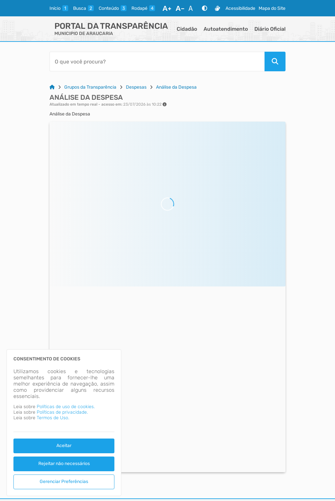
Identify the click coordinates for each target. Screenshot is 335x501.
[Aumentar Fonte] (167, 8)
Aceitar (63, 445)
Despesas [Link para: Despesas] (136, 87)
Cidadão (187, 29)
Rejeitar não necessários (64, 463)
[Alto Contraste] (204, 8)
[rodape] (143, 8)
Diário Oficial (270, 29)
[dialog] (64, 422)
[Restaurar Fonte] (192, 8)
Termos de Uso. (53, 418)
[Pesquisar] (275, 61)
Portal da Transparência (111, 26)
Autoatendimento (226, 29)
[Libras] (217, 8)
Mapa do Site (272, 8)
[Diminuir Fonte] (180, 8)
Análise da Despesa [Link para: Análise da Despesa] (176, 87)
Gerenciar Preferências (64, 481)
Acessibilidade (240, 8)
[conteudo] (113, 8)
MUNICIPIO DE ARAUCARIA (83, 33)
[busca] (83, 8)
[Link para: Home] (52, 87)
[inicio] (58, 8)
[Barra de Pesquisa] (157, 61)
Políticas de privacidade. (62, 412)
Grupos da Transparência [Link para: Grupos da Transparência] (90, 87)
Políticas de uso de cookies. (66, 406)
